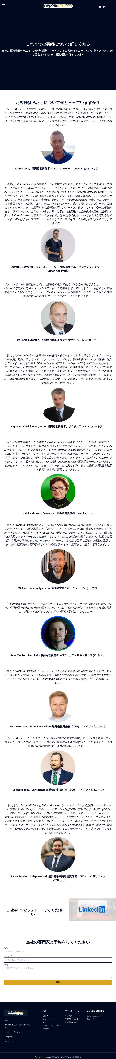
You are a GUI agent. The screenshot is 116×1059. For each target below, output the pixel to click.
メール (7, 956)
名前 (6, 948)
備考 (6, 965)
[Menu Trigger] (3, 5)
